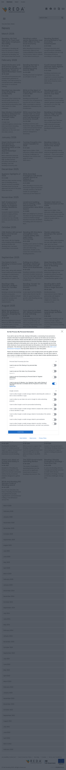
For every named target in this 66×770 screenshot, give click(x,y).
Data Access (33, 438)
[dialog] (33, 385)
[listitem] (33, 361)
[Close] (62, 332)
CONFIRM (20, 432)
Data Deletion (23, 438)
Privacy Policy (42, 438)
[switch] (54, 365)
